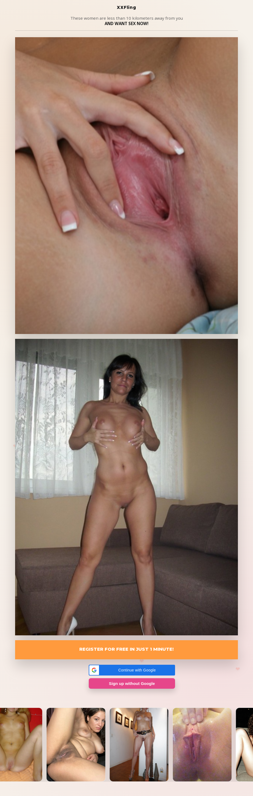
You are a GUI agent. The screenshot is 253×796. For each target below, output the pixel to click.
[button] (132, 670)
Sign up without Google (132, 683)
